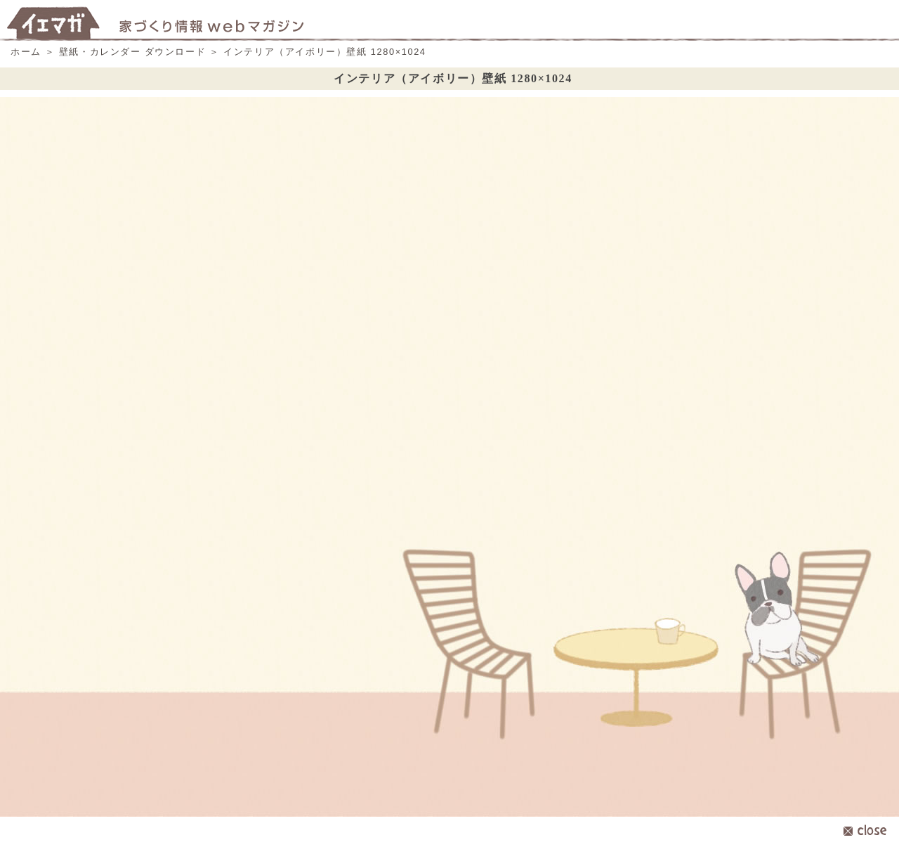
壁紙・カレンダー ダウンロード (132, 51)
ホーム (26, 51)
